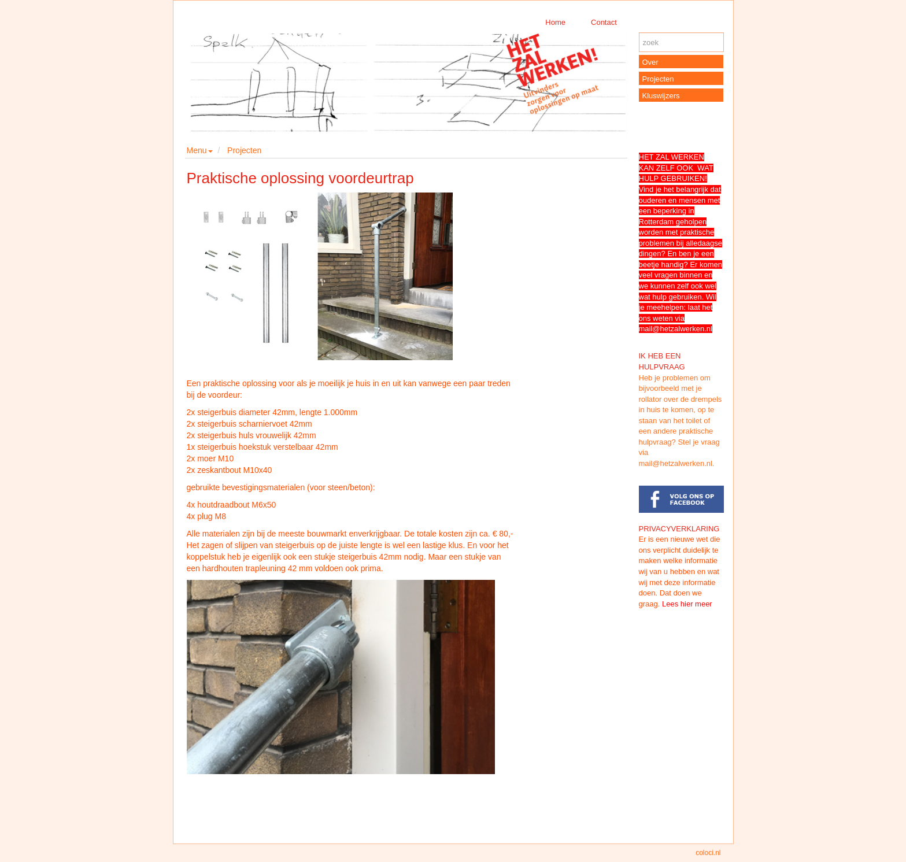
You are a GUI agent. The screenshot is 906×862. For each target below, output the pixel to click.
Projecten (244, 150)
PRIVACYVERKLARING (679, 528)
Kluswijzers (661, 95)
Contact (604, 22)
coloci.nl (708, 853)
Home (555, 22)
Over (650, 62)
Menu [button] (200, 150)
